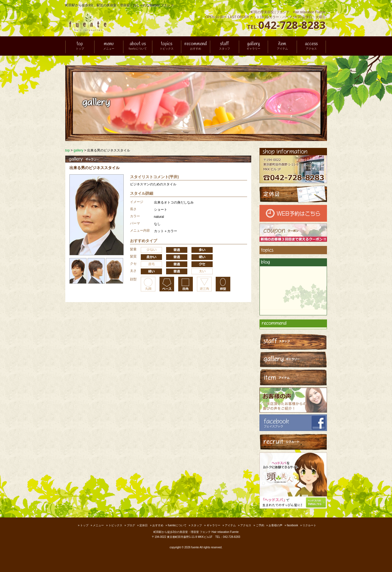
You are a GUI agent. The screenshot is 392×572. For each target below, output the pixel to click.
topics (167, 46)
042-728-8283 (292, 25)
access (311, 46)
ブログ (131, 525)
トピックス (115, 525)
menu (108, 46)
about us (138, 46)
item (282, 46)
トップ (84, 525)
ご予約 (260, 525)
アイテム (230, 525)
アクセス (245, 525)
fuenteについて (177, 525)
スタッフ (196, 525)
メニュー (98, 525)
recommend (196, 46)
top (80, 46)
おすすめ (157, 525)
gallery (253, 46)
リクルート (309, 525)
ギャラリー (213, 525)
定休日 (143, 525)
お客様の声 (275, 525)
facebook (292, 525)
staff (224, 46)
